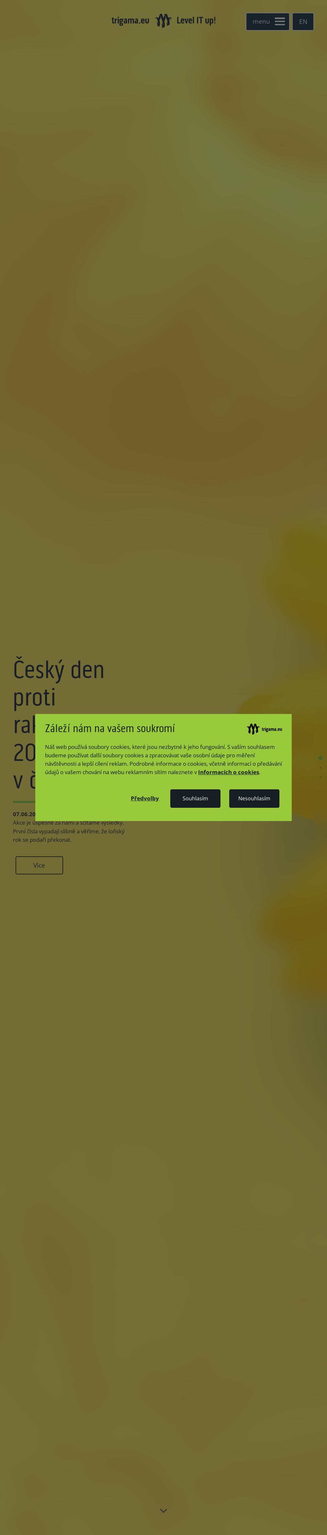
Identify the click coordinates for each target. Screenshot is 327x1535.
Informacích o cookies (228, 772)
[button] (145, 798)
